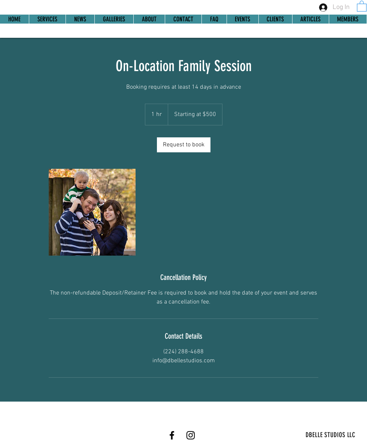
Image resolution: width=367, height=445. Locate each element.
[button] (348, 19)
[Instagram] (190, 435)
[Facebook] (172, 435)
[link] (362, 6)
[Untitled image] (92, 212)
